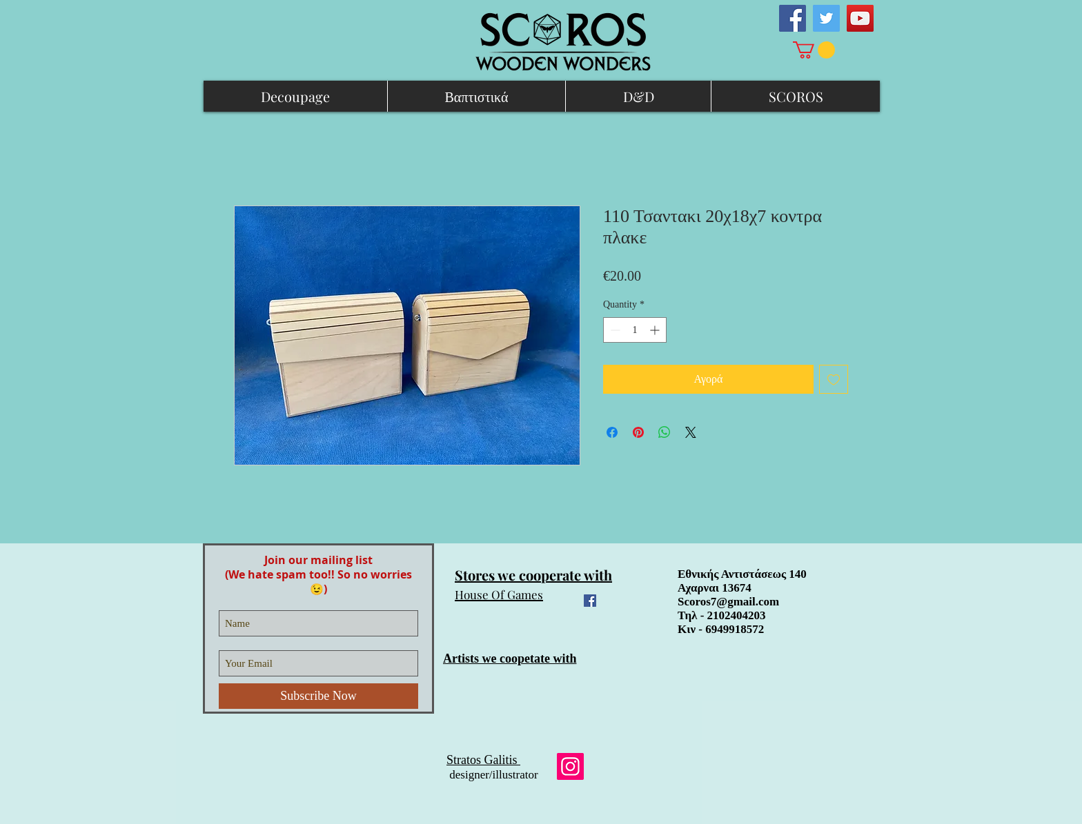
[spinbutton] (634, 330)
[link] (814, 50)
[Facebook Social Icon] (792, 18)
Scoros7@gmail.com (728, 601)
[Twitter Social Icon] (826, 18)
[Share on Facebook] (612, 432)
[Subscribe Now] (318, 696)
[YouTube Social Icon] (860, 18)
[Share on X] (690, 432)
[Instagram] (570, 766)
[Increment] (656, 330)
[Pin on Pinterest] (638, 432)
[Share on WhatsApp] (664, 432)
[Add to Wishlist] (833, 379)
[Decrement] (613, 330)
